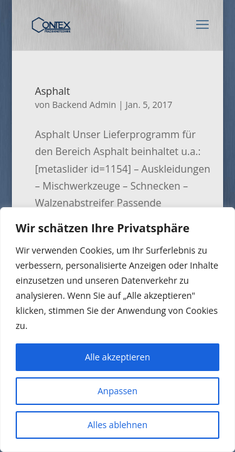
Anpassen (118, 391)
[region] (117, 329)
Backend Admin (84, 104)
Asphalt (52, 91)
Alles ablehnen (117, 425)
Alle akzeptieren (117, 357)
